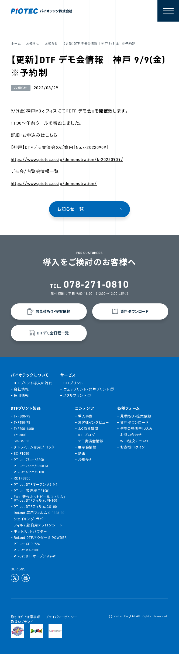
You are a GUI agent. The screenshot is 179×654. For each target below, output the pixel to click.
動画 (81, 453)
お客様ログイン (132, 447)
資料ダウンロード (134, 422)
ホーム (16, 44)
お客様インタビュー (93, 422)
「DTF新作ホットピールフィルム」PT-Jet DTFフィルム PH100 (40, 499)
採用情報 (21, 395)
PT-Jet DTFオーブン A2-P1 (35, 556)
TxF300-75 (22, 416)
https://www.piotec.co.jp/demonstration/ (54, 183)
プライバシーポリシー (61, 617)
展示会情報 (87, 447)
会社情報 (21, 389)
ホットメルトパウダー (30, 531)
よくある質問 (88, 428)
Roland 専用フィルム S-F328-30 (39, 513)
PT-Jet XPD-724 (27, 544)
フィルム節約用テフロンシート (38, 525)
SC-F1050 (21, 453)
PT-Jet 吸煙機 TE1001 (32, 490)
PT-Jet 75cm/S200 (29, 459)
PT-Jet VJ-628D (27, 550)
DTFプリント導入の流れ (33, 383)
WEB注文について (135, 441)
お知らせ (32, 44)
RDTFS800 (22, 478)
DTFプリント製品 (26, 408)
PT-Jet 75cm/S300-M (31, 466)
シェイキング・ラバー (30, 519)
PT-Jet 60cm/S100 (29, 472)
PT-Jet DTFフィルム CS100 (35, 506)
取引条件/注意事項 (25, 617)
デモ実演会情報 (91, 441)
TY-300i (20, 435)
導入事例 (85, 416)
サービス (68, 375)
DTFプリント (73, 383)
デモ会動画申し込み (136, 428)
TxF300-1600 (24, 428)
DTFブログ (86, 435)
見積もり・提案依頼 (136, 416)
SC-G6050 (21, 441)
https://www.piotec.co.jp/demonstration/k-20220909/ (67, 159)
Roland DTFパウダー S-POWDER (40, 537)
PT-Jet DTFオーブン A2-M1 (36, 484)
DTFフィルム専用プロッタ (34, 447)
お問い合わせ (131, 435)
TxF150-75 (22, 422)
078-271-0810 (96, 284)
